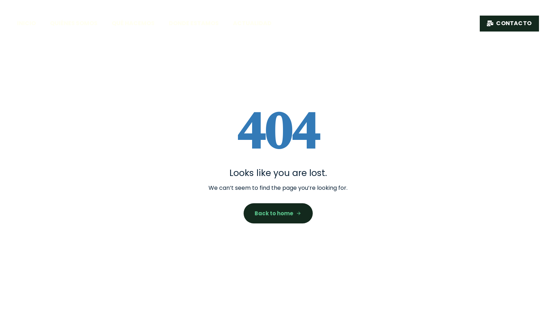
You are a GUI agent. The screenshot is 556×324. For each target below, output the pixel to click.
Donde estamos (194, 23)
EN (538, 158)
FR (538, 140)
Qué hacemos (133, 23)
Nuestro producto (434, 22)
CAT (538, 180)
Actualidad (252, 23)
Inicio (26, 23)
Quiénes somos (74, 23)
